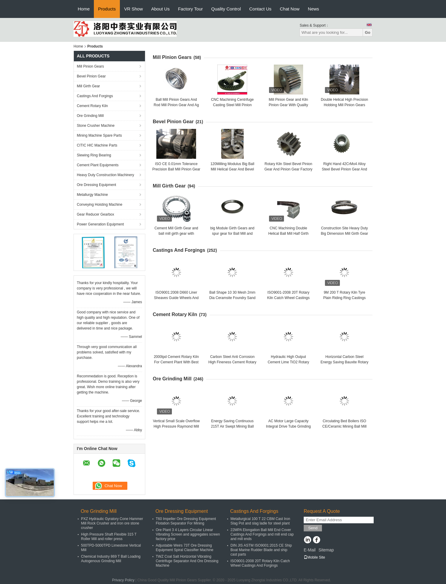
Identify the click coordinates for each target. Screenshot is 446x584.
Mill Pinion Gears (90, 66)
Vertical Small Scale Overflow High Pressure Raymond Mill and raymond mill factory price (176, 426)
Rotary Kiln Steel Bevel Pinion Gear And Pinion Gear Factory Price (288, 169)
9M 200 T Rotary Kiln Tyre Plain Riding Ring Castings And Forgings (344, 297)
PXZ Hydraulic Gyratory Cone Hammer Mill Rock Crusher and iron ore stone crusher (112, 523)
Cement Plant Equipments (97, 165)
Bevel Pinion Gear (91, 76)
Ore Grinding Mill (90, 116)
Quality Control (226, 8)
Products (107, 8)
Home (84, 8)
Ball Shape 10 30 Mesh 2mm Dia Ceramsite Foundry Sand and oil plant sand (232, 297)
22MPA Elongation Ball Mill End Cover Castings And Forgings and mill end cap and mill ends (262, 534)
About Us (160, 8)
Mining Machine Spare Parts (99, 135)
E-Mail (310, 550)
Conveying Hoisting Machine (99, 204)
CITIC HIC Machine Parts (97, 145)
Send (312, 528)
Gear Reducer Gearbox (95, 214)
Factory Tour (190, 8)
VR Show (133, 8)
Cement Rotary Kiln (92, 106)
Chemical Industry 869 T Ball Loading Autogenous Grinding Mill (110, 558)
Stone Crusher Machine (95, 125)
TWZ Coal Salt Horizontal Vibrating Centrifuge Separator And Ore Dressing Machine (187, 561)
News (313, 8)
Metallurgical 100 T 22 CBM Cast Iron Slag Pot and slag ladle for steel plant (260, 521)
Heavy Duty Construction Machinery (105, 175)
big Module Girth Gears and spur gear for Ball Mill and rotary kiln (232, 233)
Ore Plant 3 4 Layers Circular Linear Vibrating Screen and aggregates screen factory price (188, 534)
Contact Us (260, 8)
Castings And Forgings (95, 96)
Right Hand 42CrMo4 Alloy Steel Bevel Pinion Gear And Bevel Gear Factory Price (344, 169)
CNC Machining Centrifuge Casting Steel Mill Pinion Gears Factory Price (232, 104)
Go (367, 32)
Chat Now (290, 9)
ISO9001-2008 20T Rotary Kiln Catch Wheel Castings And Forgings (288, 297)
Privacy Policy (123, 580)
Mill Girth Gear (88, 86)
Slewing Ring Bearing (94, 155)
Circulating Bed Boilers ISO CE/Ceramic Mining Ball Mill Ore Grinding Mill (344, 426)
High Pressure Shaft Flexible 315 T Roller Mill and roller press (109, 536)
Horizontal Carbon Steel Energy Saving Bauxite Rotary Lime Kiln (344, 362)
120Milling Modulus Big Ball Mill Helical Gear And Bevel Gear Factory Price (232, 169)
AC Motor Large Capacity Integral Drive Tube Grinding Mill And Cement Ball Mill (288, 426)
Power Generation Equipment (100, 224)
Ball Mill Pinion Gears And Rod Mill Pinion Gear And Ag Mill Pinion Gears (176, 104)
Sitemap (326, 550)
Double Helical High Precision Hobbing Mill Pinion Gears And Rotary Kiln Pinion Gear (344, 104)
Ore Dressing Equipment (96, 185)
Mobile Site (314, 557)
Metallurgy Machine (92, 195)
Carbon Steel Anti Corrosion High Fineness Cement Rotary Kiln (232, 362)
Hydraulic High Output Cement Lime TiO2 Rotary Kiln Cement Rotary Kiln (288, 362)
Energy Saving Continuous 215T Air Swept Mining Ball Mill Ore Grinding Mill (232, 426)
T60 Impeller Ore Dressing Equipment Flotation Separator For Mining (186, 521)
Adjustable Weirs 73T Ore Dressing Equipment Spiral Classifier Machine (184, 547)
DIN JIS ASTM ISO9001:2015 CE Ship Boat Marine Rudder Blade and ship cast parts (261, 549)
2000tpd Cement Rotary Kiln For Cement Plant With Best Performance (176, 362)
